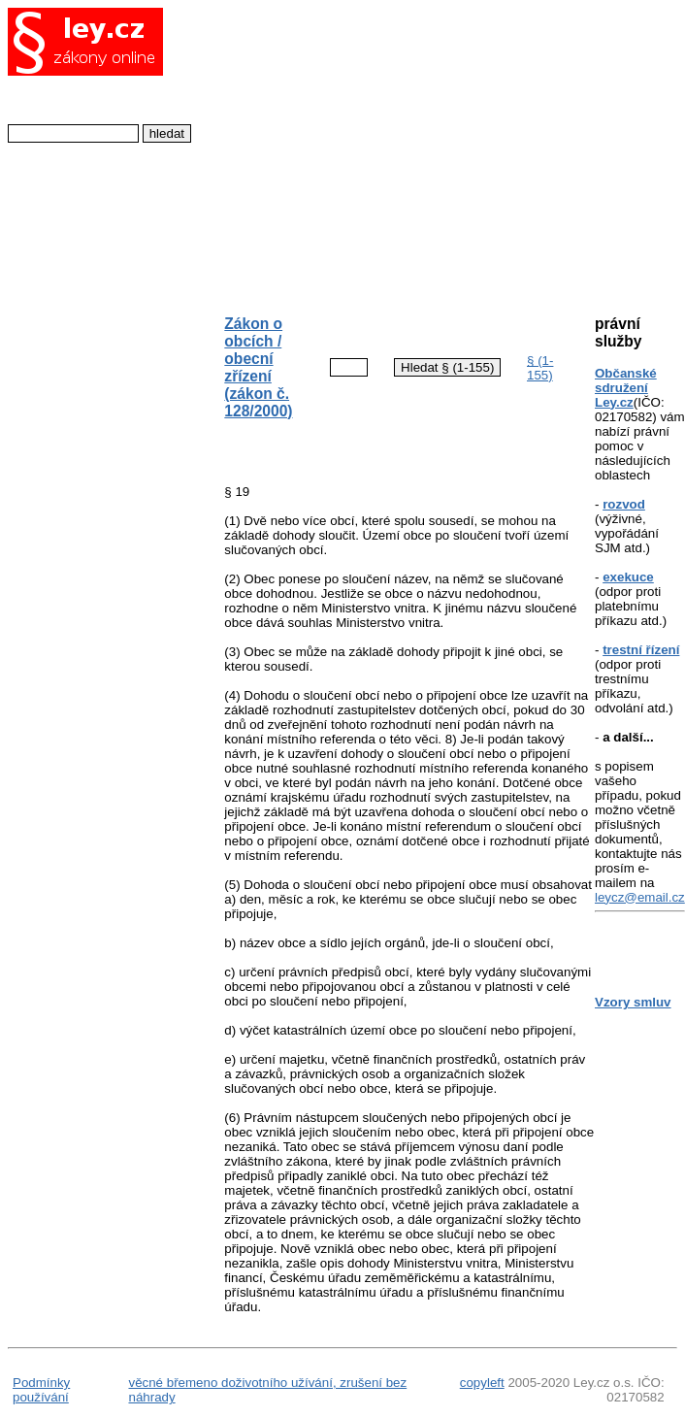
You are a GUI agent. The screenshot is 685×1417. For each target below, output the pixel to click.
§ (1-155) (540, 367)
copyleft (482, 1382)
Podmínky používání (41, 1389)
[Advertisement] (393, 151)
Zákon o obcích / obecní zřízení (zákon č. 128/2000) (258, 367)
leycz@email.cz (640, 897)
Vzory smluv (633, 1002)
